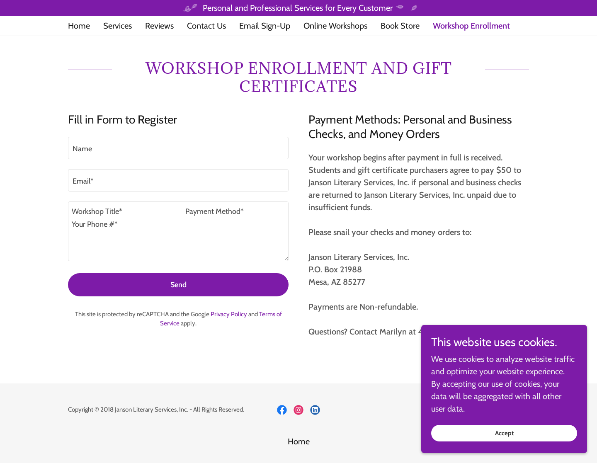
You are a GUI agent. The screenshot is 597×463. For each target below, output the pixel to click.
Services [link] (117, 26)
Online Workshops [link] (335, 26)
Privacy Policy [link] (229, 314)
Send (178, 284)
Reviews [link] (159, 26)
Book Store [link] (400, 26)
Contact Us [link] (206, 26)
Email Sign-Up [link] (264, 26)
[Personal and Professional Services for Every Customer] (298, 8)
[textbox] (178, 148)
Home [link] (79, 26)
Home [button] (299, 441)
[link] (282, 410)
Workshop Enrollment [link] (471, 26)
